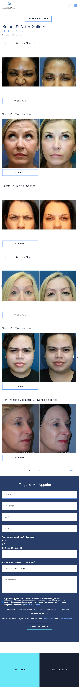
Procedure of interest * (18, 562)
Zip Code (12, 548)
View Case (20, 101)
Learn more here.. (33, 606)
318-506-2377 (59, 670)
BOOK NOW (20, 670)
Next (73, 470)
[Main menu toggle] (76, 6)
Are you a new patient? (18, 537)
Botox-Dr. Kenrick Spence (18, 43)
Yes (5, 540)
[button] (38, 19)
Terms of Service (65, 620)
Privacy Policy (49, 620)
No (5, 544)
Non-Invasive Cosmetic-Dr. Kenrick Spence (29, 399)
